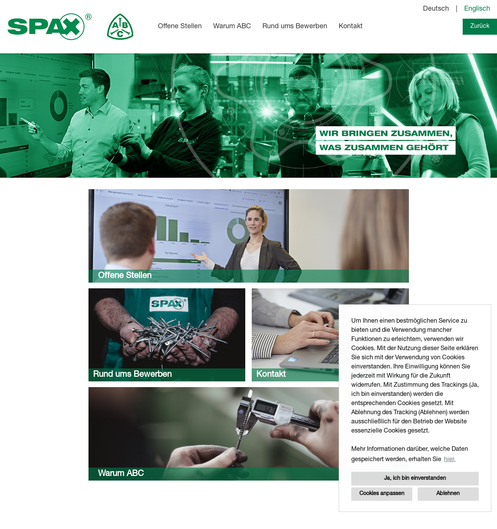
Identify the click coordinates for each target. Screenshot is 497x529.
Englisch (477, 9)
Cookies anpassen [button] (381, 494)
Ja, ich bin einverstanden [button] (415, 478)
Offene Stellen (180, 26)
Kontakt (351, 26)
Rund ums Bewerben (294, 26)
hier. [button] (449, 460)
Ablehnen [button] (448, 494)
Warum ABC (232, 26)
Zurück (479, 27)
